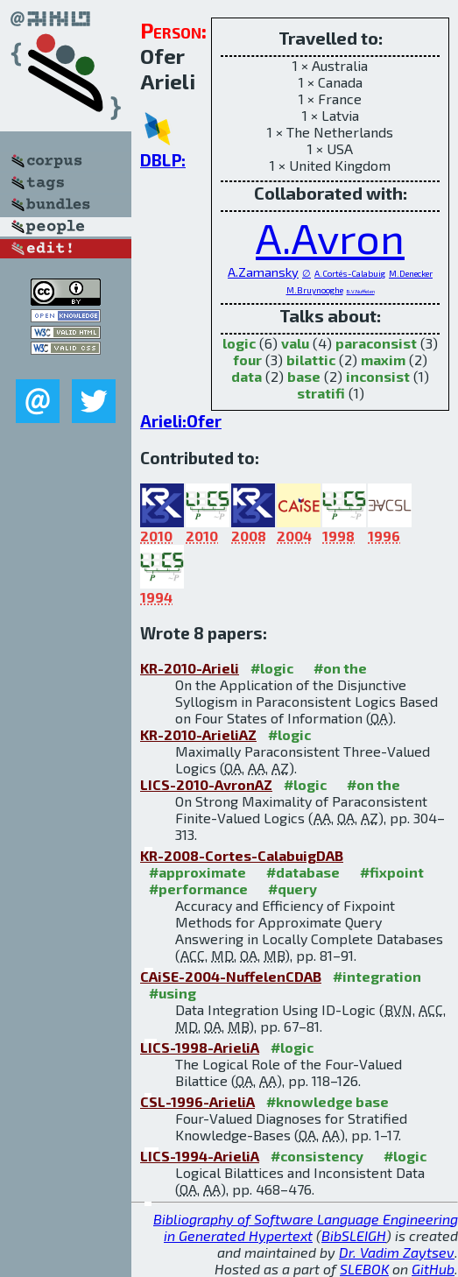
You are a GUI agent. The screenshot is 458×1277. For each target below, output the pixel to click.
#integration (377, 976)
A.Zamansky (263, 271)
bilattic (310, 359)
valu (295, 343)
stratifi (321, 393)
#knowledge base (327, 1101)
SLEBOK (364, 1268)
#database (303, 872)
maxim (383, 359)
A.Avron (330, 237)
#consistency (317, 1155)
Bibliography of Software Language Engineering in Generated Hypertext (305, 1227)
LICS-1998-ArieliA (199, 1047)
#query (292, 888)
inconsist (378, 376)
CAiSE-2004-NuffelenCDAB (230, 976)
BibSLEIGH (353, 1235)
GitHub (433, 1268)
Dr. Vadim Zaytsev (396, 1252)
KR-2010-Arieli (189, 668)
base (304, 376)
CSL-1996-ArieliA (197, 1101)
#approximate (197, 872)
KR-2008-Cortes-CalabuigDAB (241, 855)
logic (239, 343)
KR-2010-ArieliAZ (198, 734)
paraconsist (376, 343)
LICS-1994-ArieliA (199, 1155)
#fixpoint (392, 872)
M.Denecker (411, 273)
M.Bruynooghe (314, 290)
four (247, 359)
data (246, 376)
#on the (340, 668)
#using (172, 992)
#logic (271, 668)
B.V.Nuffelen (361, 291)
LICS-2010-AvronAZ (206, 784)
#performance (198, 888)
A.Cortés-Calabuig (349, 273)
